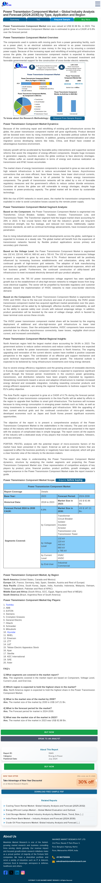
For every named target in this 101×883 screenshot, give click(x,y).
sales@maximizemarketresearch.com (71, 861)
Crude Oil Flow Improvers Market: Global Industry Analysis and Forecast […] (42, 822)
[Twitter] (12, 873)
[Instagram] (23, 873)
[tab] (15, 19)
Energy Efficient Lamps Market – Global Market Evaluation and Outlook (40, 810)
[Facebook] (6, 873)
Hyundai (11, 632)
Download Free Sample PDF (49, 792)
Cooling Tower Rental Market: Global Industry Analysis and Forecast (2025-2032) (45, 806)
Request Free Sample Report (67, 118)
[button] (62, 19)
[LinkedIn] (18, 873)
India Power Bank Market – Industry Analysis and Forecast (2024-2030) (40, 818)
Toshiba (10, 605)
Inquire (70, 480)
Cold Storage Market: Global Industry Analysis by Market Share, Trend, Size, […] (44, 814)
